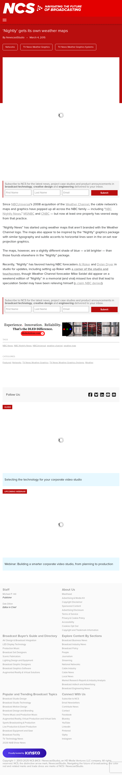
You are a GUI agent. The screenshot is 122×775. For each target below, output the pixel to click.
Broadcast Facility (11, 734)
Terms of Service (70, 614)
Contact (66, 710)
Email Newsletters (71, 702)
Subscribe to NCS (70, 698)
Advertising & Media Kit (73, 598)
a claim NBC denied (88, 283)
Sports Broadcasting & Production (19, 722)
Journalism (67, 656)
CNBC (45, 213)
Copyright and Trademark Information (80, 630)
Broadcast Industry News (74, 644)
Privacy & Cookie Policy (73, 618)
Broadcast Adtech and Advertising (78, 684)
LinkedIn (66, 726)
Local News (67, 676)
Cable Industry (69, 668)
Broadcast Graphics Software (17, 668)
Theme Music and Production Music (20, 714)
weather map (70, 345)
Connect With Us (74, 694)
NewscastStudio (15, 37)
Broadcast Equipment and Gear (18, 730)
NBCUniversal (20, 204)
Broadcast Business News (74, 640)
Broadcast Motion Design (15, 706)
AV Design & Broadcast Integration (19, 640)
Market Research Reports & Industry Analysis (84, 680)
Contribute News (70, 706)
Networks (10, 47)
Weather (89, 362)
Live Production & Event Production (20, 726)
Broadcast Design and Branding (18, 710)
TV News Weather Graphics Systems (75, 47)
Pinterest (66, 730)
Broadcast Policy (70, 648)
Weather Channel (77, 204)
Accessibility (68, 622)
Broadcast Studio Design (15, 698)
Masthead (67, 594)
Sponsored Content (71, 606)
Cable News (68, 672)
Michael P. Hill (9, 594)
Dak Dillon (8, 603)
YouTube (66, 722)
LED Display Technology (14, 644)
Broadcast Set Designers (15, 652)
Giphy (65, 734)
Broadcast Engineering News (76, 688)
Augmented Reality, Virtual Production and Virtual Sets (29, 718)
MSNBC (28, 213)
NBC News (8, 345)
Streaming (67, 660)
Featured (7, 362)
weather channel (55, 345)
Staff (6, 589)
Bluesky (66, 718)
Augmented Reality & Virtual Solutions (21, 672)
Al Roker (84, 264)
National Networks (71, 664)
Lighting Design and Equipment (18, 660)
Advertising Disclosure (73, 610)
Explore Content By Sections (82, 636)
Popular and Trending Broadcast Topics (30, 694)
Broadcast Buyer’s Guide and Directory (30, 636)
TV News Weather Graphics (36, 47)
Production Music (11, 648)
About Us (68, 589)
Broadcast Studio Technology (17, 702)
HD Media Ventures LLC (77, 760)
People (65, 652)
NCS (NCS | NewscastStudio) (45, 760)
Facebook (67, 714)
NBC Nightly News (23, 345)
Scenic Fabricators (11, 656)
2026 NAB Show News (14, 742)
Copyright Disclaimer (72, 602)
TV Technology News (13, 738)
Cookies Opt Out (70, 626)
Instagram (67, 738)
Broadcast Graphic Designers (17, 664)
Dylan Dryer (105, 264)
